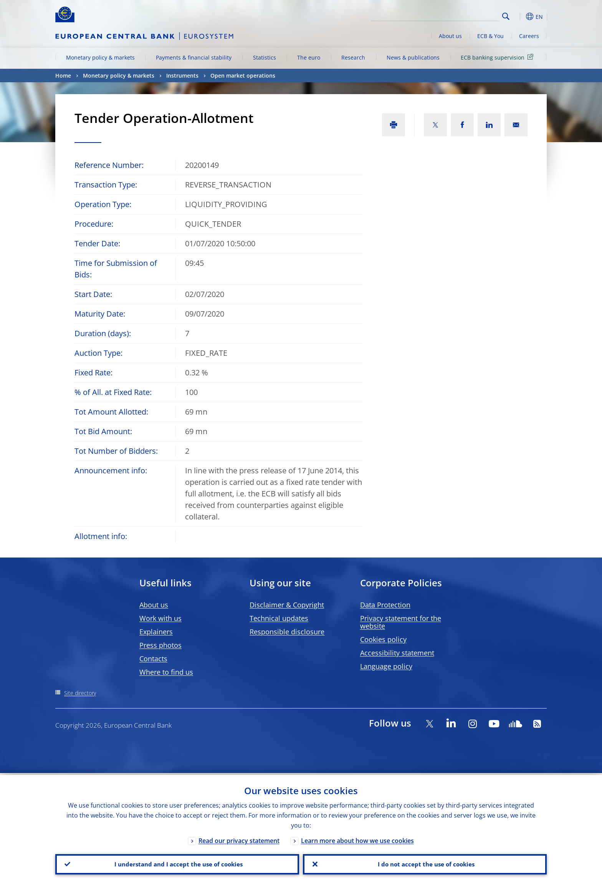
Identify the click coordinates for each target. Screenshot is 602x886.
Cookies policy (383, 639)
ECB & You (490, 36)
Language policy (386, 666)
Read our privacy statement (239, 839)
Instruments (182, 75)
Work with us (160, 618)
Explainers (156, 631)
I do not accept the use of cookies (425, 863)
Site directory (80, 693)
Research (353, 57)
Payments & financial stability (194, 57)
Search (505, 16)
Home (63, 75)
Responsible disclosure (287, 631)
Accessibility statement (397, 652)
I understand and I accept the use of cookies (177, 863)
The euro (308, 57)
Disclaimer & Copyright (287, 604)
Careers (529, 36)
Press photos (160, 645)
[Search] (461, 15)
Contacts (153, 658)
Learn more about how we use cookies (357, 839)
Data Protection (385, 604)
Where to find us (166, 672)
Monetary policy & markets (100, 57)
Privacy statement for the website (400, 622)
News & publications (413, 57)
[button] (520, 16)
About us (450, 36)
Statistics (264, 57)
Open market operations (242, 75)
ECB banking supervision (498, 57)
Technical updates (279, 618)
